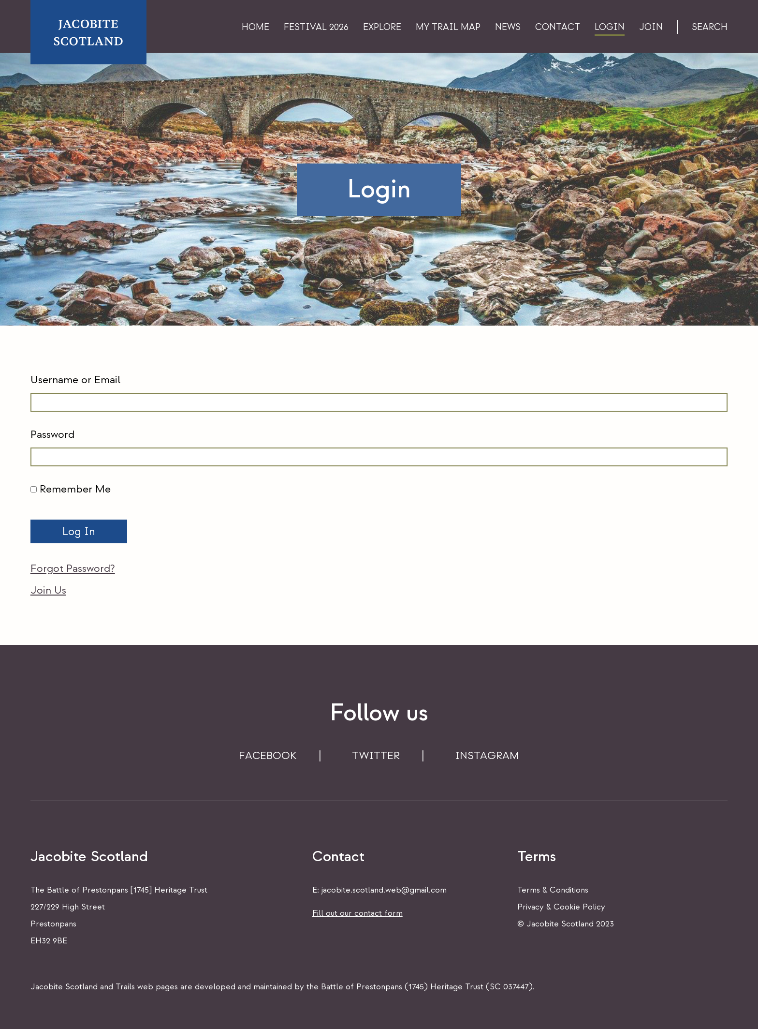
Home (255, 27)
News (508, 27)
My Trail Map (448, 27)
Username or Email (75, 380)
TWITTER (376, 755)
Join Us (48, 590)
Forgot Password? (72, 568)
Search (710, 27)
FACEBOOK (268, 755)
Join (651, 27)
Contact (557, 27)
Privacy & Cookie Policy (561, 907)
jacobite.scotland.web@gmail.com (384, 890)
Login (610, 27)
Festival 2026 (316, 27)
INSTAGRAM (487, 755)
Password (52, 434)
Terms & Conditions (552, 890)
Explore (382, 27)
